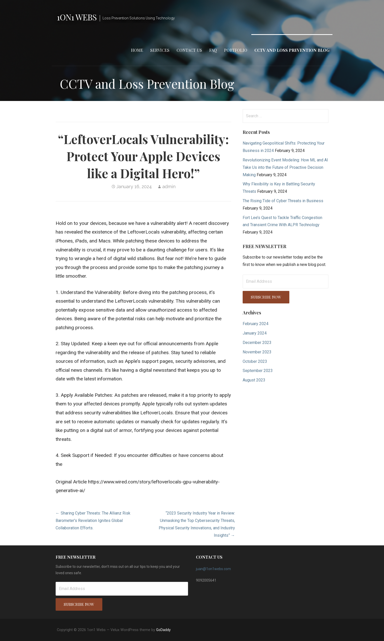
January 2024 (255, 333)
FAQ (213, 50)
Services (159, 50)
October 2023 (255, 361)
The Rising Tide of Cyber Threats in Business (283, 200)
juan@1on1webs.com (213, 569)
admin (169, 186)
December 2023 (257, 342)
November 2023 (257, 352)
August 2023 (254, 380)
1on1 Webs (77, 16)
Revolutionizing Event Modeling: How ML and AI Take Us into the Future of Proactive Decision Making (285, 167)
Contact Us (189, 50)
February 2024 (255, 323)
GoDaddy (163, 630)
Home (137, 50)
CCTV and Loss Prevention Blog (291, 50)
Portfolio (235, 50)
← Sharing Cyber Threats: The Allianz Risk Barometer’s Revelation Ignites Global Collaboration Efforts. (93, 520)
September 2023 (258, 370)
